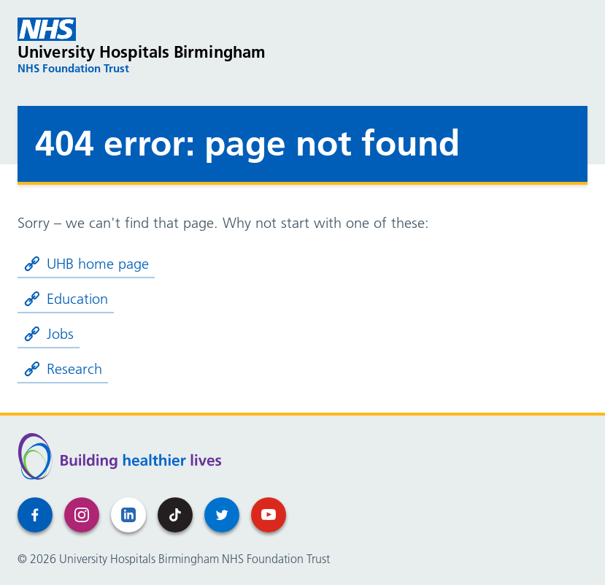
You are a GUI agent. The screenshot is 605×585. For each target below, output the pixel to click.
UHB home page (86, 263)
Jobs (48, 334)
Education (65, 298)
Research (62, 369)
